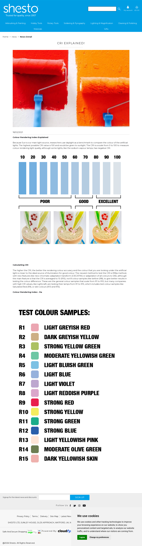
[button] (119, 9)
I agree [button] (82, 537)
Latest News (66, 516)
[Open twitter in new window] (75, 505)
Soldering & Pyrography (74, 23)
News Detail (26, 37)
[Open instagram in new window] (79, 505)
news (14, 37)
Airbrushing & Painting (15, 23)
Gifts (106, 29)
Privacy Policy (23, 516)
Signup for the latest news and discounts (20, 497)
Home (5, 37)
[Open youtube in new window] (84, 505)
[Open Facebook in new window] (70, 505)
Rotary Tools (52, 23)
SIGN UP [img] (79, 497)
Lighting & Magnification (102, 23)
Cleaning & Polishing (127, 23)
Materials (38, 29)
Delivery (44, 516)
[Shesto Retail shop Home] (21, 16)
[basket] (136, 8)
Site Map (54, 516)
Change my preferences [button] (99, 537)
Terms (35, 516)
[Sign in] (128, 8)
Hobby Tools (36, 23)
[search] (102, 9)
